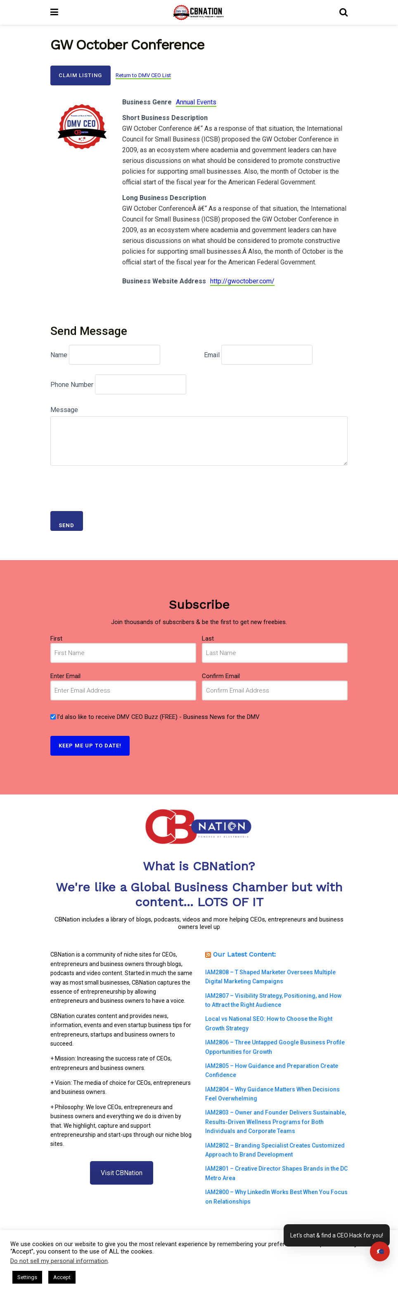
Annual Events (196, 102)
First (56, 638)
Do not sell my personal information (59, 1261)
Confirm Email (221, 676)
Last (208, 638)
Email (212, 355)
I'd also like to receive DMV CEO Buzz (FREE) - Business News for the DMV (158, 717)
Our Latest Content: (244, 954)
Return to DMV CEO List (143, 75)
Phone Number (71, 385)
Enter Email (65, 676)
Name (58, 355)
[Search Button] (343, 12)
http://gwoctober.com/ (242, 281)
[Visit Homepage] (199, 12)
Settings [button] (27, 1277)
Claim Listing (80, 75)
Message (64, 410)
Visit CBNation (121, 1173)
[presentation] (113, 485)
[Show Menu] (54, 12)
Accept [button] (62, 1277)
